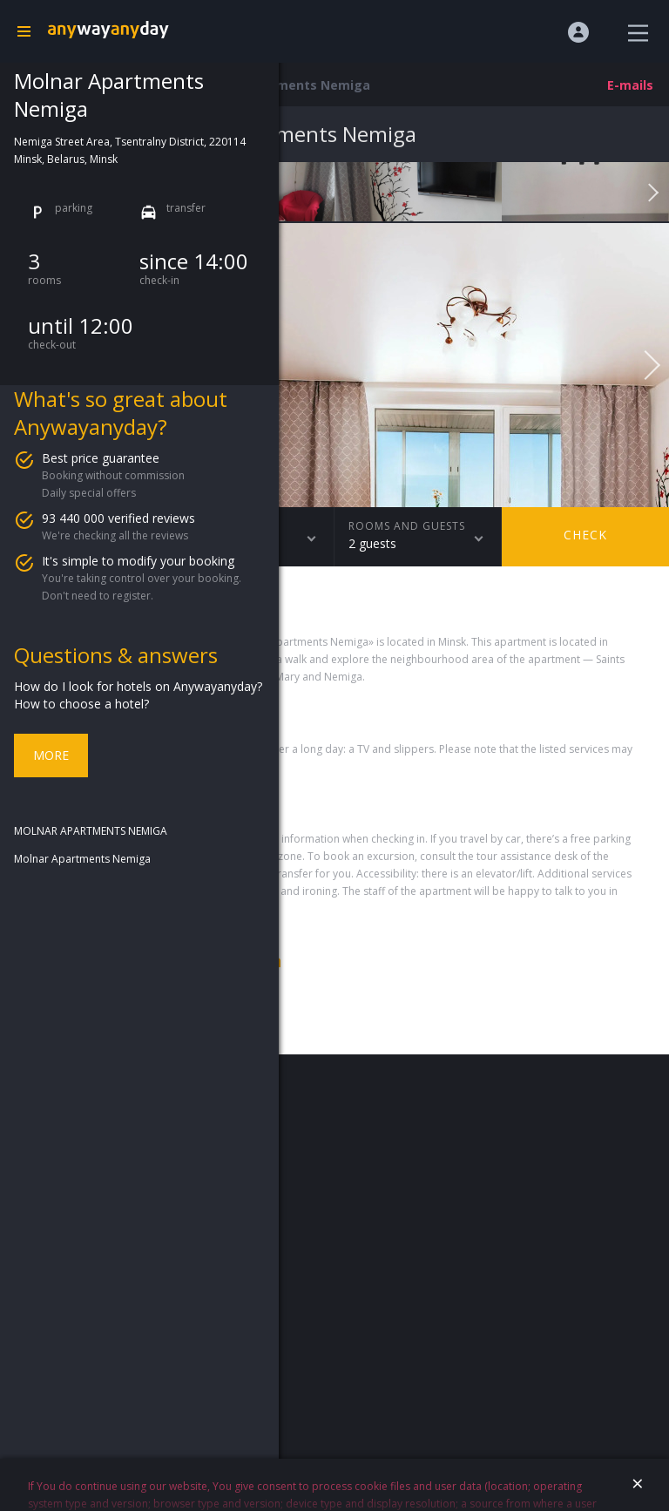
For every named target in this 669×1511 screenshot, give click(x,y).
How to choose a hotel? (81, 703)
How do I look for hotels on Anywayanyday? (138, 686)
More (51, 755)
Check (585, 534)
